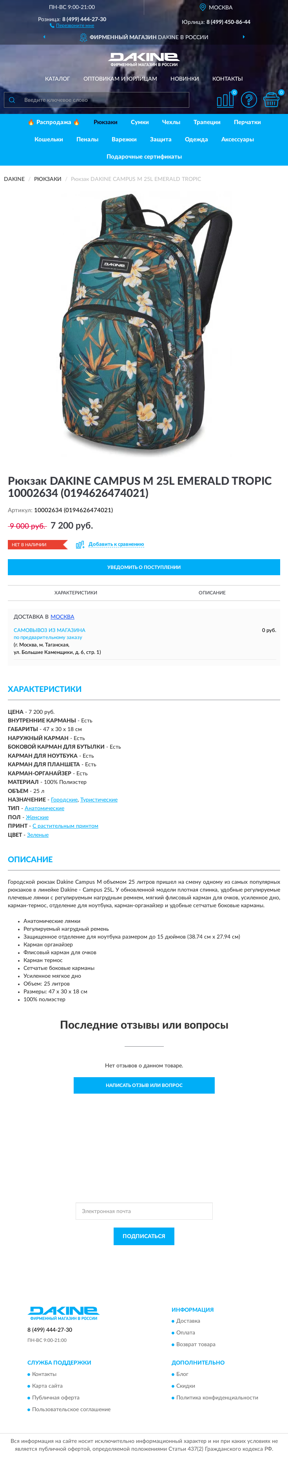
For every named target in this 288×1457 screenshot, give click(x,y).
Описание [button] (212, 592)
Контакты (227, 79)
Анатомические (44, 808)
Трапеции (207, 122)
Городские (64, 800)
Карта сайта (47, 1386)
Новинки (184, 79)
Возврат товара (196, 1345)
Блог (182, 1374)
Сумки (140, 122)
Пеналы (87, 140)
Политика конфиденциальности (217, 1398)
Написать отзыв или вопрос (144, 1085)
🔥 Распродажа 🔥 (53, 122)
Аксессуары (237, 140)
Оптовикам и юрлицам (120, 79)
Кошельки (48, 140)
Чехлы (171, 122)
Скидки (185, 1386)
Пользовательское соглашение (71, 1409)
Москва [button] (62, 617)
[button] (72, 25)
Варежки (124, 140)
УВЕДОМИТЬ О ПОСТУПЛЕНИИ (144, 567)
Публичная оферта (56, 1398)
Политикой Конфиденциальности (182, 1254)
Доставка (188, 1321)
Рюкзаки (106, 122)
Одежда (196, 140)
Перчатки (247, 122)
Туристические (99, 800)
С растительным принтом (65, 826)
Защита (161, 140)
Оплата (185, 1333)
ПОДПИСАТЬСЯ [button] (144, 1236)
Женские (37, 817)
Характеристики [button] (75, 592)
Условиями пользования (136, 1260)
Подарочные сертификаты (144, 157)
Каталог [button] (57, 79)
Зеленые (38, 835)
